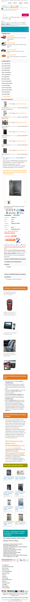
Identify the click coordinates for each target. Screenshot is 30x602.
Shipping (20, 3)
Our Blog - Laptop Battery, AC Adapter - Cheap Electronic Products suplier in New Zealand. (15, 533)
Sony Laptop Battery (6, 85)
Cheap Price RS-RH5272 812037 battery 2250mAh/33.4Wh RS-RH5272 (12, 553)
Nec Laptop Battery (6, 94)
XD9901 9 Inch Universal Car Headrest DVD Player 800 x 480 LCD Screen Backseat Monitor (10, 313)
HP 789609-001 (5, 565)
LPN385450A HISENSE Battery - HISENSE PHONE (9, 523)
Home (3, 597)
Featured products (6, 582)
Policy (19, 597)
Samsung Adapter (6, 587)
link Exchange (5, 578)
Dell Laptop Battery (6, 70)
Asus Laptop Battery (6, 68)
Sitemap (26, 3)
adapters (8, 24)
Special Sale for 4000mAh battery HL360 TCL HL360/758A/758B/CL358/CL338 (13, 545)
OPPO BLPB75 (13, 107)
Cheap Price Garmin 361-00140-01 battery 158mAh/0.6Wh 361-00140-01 (12, 550)
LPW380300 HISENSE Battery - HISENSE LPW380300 (9, 493)
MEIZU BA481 (13, 145)
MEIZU (10, 131)
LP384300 (8, 267)
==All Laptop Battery (6, 96)
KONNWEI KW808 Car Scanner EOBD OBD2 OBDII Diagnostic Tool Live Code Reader (10, 293)
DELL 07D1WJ (5, 568)
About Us (7, 597)
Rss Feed (4, 581)
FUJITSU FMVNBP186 (7, 571)
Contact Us (4, 576)
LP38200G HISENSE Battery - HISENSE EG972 (19, 508)
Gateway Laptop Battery (7, 89)
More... (8, 40)
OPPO (10, 104)
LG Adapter (4, 584)
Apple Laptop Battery (6, 65)
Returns (15, 3)
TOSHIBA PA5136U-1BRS (7, 566)
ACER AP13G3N (5, 573)
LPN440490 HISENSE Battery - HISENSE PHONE (8, 508)
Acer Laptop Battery (6, 63)
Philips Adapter (5, 586)
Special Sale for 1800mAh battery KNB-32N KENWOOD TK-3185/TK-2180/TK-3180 (15, 547)
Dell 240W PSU (24, 17)
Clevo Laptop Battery (6, 74)
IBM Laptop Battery (6, 78)
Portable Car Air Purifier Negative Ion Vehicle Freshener (10, 333)
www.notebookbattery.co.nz (16, 599)
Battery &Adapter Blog (7, 579)
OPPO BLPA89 (13, 117)
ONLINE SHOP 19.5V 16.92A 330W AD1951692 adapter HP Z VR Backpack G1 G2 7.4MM (15, 556)
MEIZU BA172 (13, 135)
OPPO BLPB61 (13, 126)
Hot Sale (10, 3)
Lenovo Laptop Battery (6, 81)
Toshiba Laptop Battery (7, 87)
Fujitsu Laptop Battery (6, 72)
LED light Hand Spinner (15, 17)
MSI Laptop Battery (6, 92)
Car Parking (4, 18)
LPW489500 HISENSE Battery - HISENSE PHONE (20, 493)
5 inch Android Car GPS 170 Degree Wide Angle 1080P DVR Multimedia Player (10, 354)
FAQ (23, 597)
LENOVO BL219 (5, 570)
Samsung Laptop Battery (7, 83)
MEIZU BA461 (13, 154)
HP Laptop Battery (6, 76)
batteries (3, 24)
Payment (4, 574)
